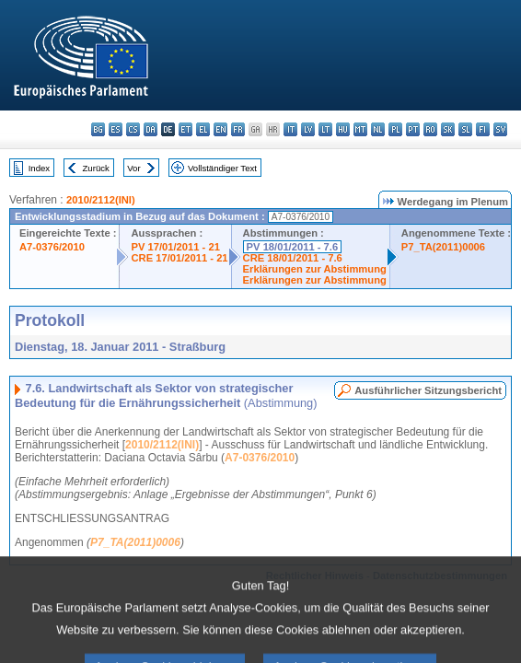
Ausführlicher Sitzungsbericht (428, 390)
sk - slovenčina (448, 129)
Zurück (96, 168)
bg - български (98, 129)
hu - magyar (343, 129)
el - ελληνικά (203, 129)
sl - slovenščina (465, 129)
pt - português (413, 129)
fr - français (238, 129)
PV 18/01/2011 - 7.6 (293, 246)
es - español (115, 129)
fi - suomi (483, 129)
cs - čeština (133, 129)
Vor (133, 168)
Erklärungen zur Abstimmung (315, 268)
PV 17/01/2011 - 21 (175, 246)
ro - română (430, 129)
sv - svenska (500, 129)
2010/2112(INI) (100, 199)
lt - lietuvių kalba (325, 129)
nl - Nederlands (378, 129)
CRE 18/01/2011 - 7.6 (292, 257)
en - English (220, 129)
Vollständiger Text (222, 168)
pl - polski (395, 129)
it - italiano (290, 129)
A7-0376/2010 (52, 246)
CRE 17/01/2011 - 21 (179, 257)
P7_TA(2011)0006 (443, 246)
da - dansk (150, 129)
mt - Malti (360, 129)
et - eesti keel (185, 129)
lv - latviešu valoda (308, 129)
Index (39, 168)
